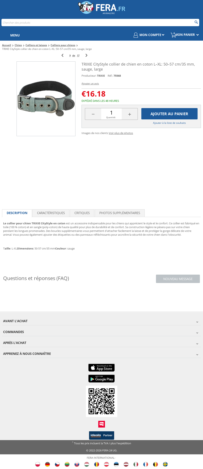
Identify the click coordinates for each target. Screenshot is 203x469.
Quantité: (111, 117)
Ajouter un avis (90, 83)
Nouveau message (178, 279)
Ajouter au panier (169, 113)
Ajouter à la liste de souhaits (169, 123)
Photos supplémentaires (119, 213)
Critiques (82, 213)
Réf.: (110, 76)
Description (17, 213)
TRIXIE (101, 76)
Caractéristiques (51, 213)
